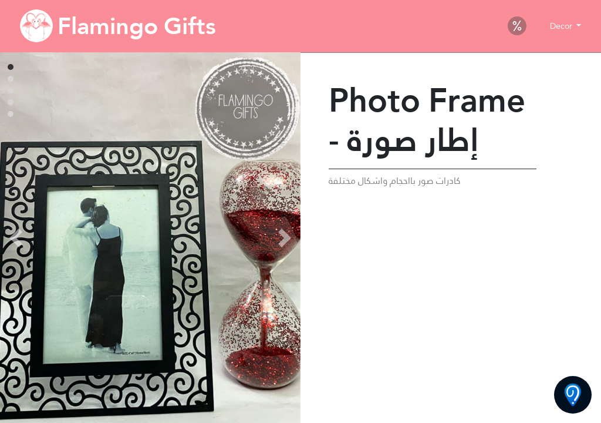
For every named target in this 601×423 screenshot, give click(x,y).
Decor (562, 25)
